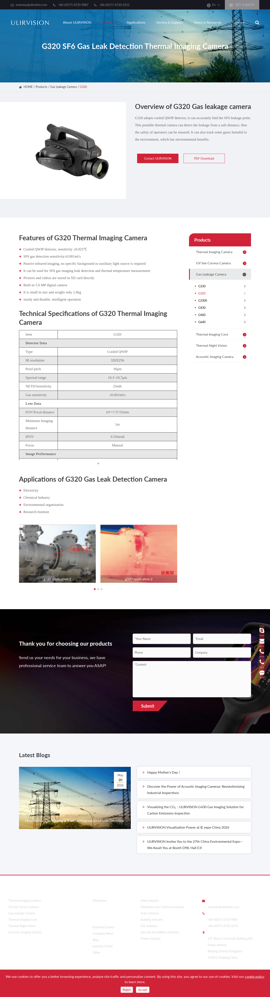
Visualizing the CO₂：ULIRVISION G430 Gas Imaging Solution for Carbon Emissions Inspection (193, 812)
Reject (127, 990)
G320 (83, 87)
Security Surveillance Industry (160, 933)
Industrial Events (103, 925)
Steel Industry (150, 901)
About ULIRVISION (77, 22)
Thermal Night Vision (222, 346)
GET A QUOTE (242, 4)
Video (96, 950)
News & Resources (207, 22)
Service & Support (169, 22)
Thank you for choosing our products (64, 650)
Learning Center (103, 944)
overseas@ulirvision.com (31, 5)
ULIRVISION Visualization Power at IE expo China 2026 (186, 830)
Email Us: (214, 901)
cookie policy (254, 976)
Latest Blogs (40, 756)
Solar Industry (150, 914)
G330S (223, 300)
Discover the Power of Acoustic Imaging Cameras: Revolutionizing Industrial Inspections (193, 792)
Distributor (100, 901)
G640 (223, 322)
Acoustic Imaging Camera (222, 357)
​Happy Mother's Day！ (162, 775)
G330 (223, 286)
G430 (223, 308)
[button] (95, 589)
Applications (136, 22)
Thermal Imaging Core (222, 334)
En (214, 5)
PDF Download (202, 158)
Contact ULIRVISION (155, 158)
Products (109, 22)
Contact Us (210, 891)
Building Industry (152, 920)
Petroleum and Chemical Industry (162, 907)
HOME (28, 87)
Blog (95, 938)
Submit (147, 705)
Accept (142, 990)
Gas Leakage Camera (63, 87)
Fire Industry (149, 926)
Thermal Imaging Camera (222, 252)
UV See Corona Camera (222, 263)
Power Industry (151, 939)
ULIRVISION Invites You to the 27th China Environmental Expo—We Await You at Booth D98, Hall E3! (193, 847)
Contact (238, 22)
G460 (223, 315)
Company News (103, 931)
